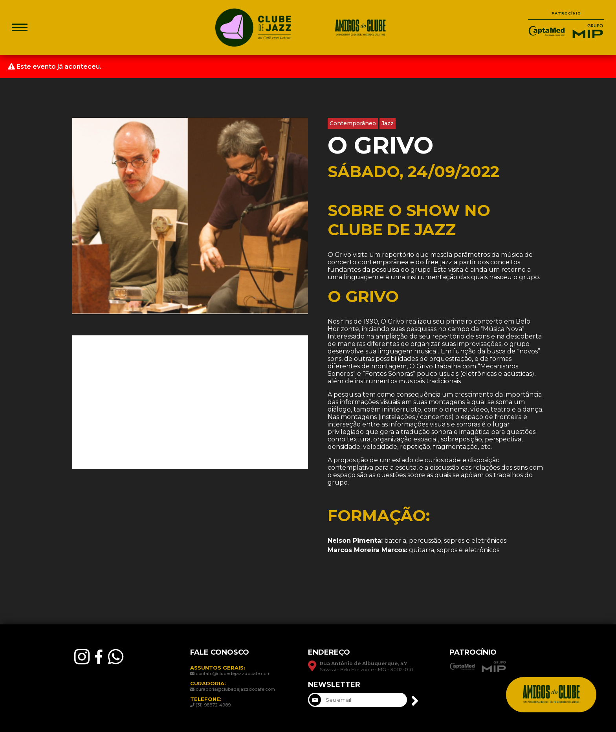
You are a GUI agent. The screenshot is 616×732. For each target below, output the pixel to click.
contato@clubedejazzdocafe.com (233, 673)
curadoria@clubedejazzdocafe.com (235, 689)
